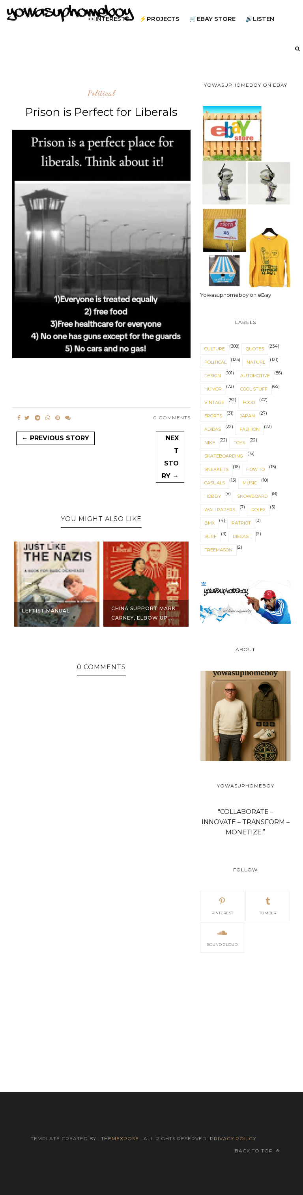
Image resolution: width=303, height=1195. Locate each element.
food (249, 402)
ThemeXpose (119, 1138)
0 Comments (172, 418)
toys (239, 442)
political (101, 93)
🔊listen (259, 18)
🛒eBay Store (212, 18)
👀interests (108, 18)
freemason (218, 550)
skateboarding (223, 456)
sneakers (216, 469)
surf (210, 536)
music (250, 483)
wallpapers (219, 509)
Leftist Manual (46, 611)
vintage (214, 402)
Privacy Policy (232, 1138)
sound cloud (222, 937)
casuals (214, 483)
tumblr (267, 905)
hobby (212, 496)
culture (214, 349)
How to (255, 469)
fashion (249, 429)
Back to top (257, 1151)
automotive (255, 375)
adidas (212, 429)
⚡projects (159, 18)
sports (213, 416)
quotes (255, 349)
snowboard (252, 496)
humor (213, 389)
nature (256, 362)
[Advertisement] (245, 1012)
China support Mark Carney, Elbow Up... (143, 613)
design (212, 375)
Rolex (258, 509)
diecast (242, 536)
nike (209, 442)
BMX (209, 523)
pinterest (222, 905)
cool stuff (253, 389)
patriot (241, 523)
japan (247, 416)
